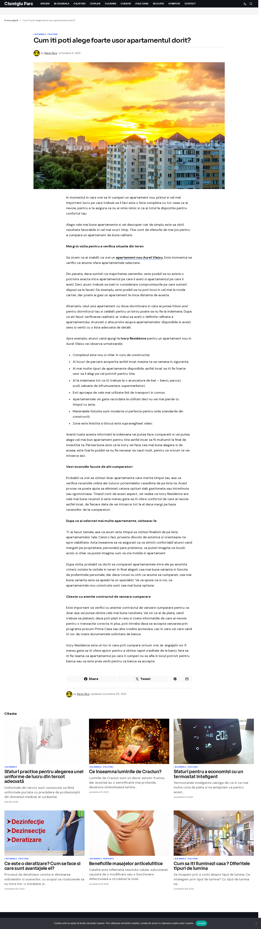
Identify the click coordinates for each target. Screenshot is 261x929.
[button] (245, 3)
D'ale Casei (52, 34)
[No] (256, 923)
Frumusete (108, 859)
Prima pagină (11, 20)
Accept (201, 923)
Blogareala (40, 34)
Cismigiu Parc (18, 3)
